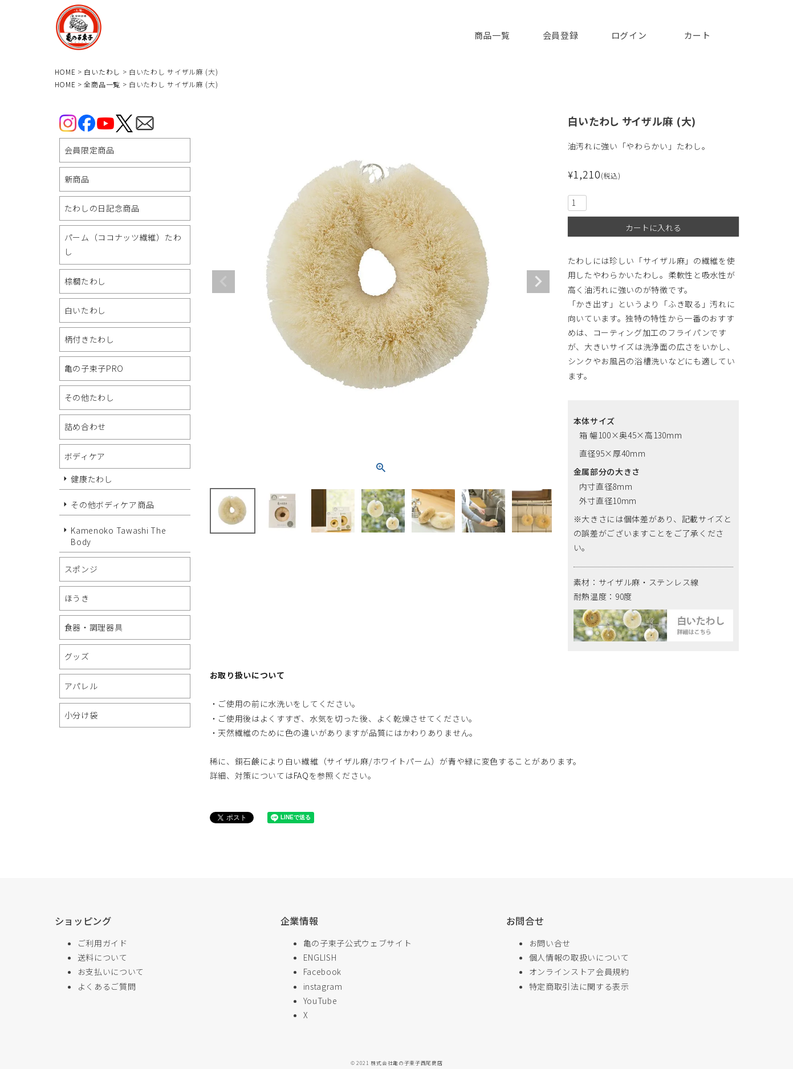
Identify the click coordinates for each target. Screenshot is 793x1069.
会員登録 (561, 35)
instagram (323, 986)
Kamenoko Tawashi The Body (118, 536)
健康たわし (92, 479)
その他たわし (89, 397)
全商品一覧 (102, 84)
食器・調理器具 (93, 627)
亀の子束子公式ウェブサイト (357, 943)
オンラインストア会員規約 (579, 971)
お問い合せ (550, 943)
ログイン (629, 35)
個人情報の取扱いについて (579, 957)
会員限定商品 (89, 150)
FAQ (301, 775)
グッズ (77, 656)
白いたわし (102, 71)
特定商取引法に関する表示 (579, 986)
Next (538, 281)
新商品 (77, 179)
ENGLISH (320, 957)
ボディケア (85, 456)
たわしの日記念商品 (102, 208)
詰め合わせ (85, 426)
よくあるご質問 (107, 986)
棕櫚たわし (85, 281)
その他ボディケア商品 (112, 504)
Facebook (322, 971)
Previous (223, 281)
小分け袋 (81, 715)
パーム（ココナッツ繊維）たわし (123, 244)
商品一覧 (492, 35)
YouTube (320, 1000)
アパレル (81, 686)
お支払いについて (111, 971)
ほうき (77, 598)
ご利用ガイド (103, 943)
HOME (65, 71)
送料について (103, 957)
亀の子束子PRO (94, 368)
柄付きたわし (89, 339)
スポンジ (81, 569)
